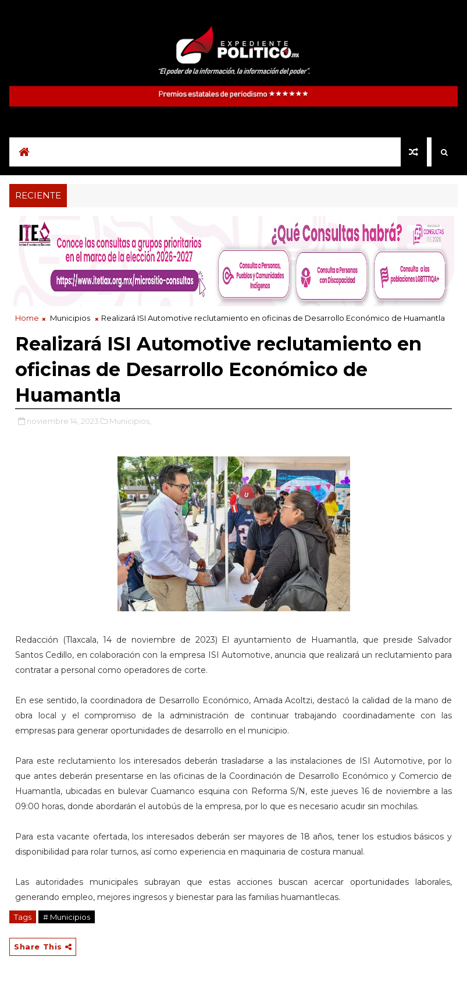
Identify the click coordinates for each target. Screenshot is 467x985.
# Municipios (66, 917)
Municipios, (130, 421)
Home (27, 318)
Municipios (70, 318)
